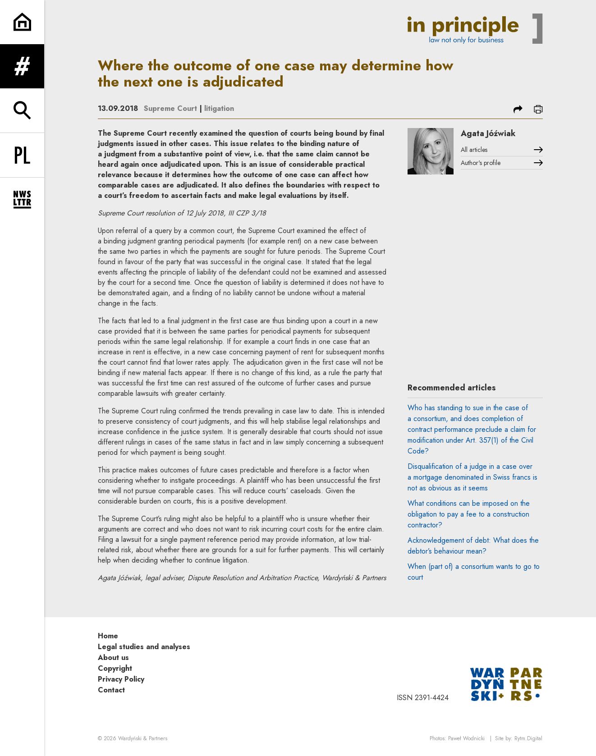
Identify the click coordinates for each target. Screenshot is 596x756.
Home (108, 636)
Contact (111, 690)
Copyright (115, 668)
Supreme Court (170, 108)
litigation (219, 108)
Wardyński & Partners (142, 738)
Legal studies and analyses (144, 646)
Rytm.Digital (528, 738)
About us (113, 657)
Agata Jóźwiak (488, 133)
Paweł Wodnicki (466, 738)
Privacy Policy (121, 679)
